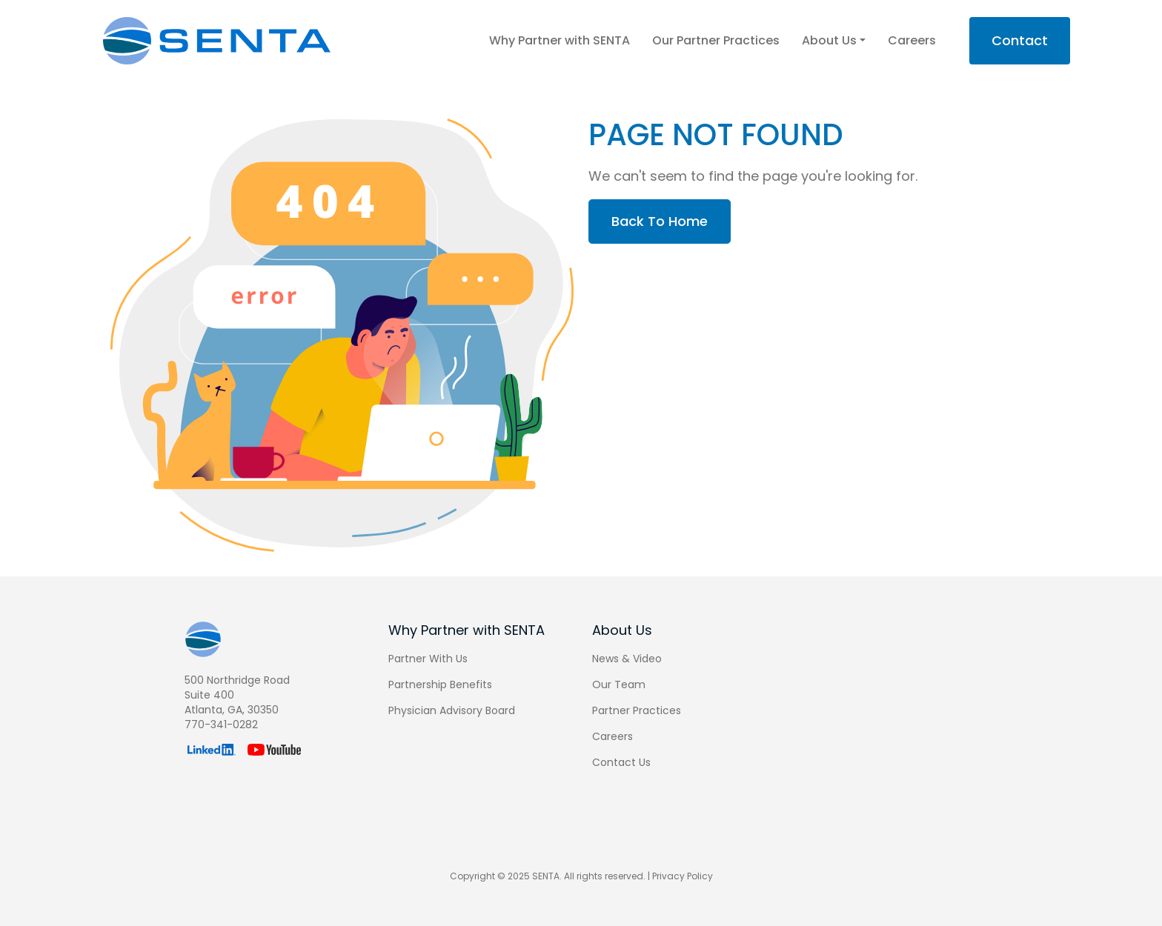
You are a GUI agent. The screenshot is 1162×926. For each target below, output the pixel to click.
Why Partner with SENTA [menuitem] (466, 630)
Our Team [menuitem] (618, 684)
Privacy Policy (682, 876)
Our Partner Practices (716, 40)
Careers (912, 40)
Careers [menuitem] (612, 736)
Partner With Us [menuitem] (428, 658)
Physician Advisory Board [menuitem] (451, 710)
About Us (834, 40)
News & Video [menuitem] (627, 658)
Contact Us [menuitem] (621, 762)
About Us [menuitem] (622, 630)
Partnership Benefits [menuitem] (440, 684)
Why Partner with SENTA (559, 40)
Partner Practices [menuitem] (636, 710)
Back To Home (670, 221)
